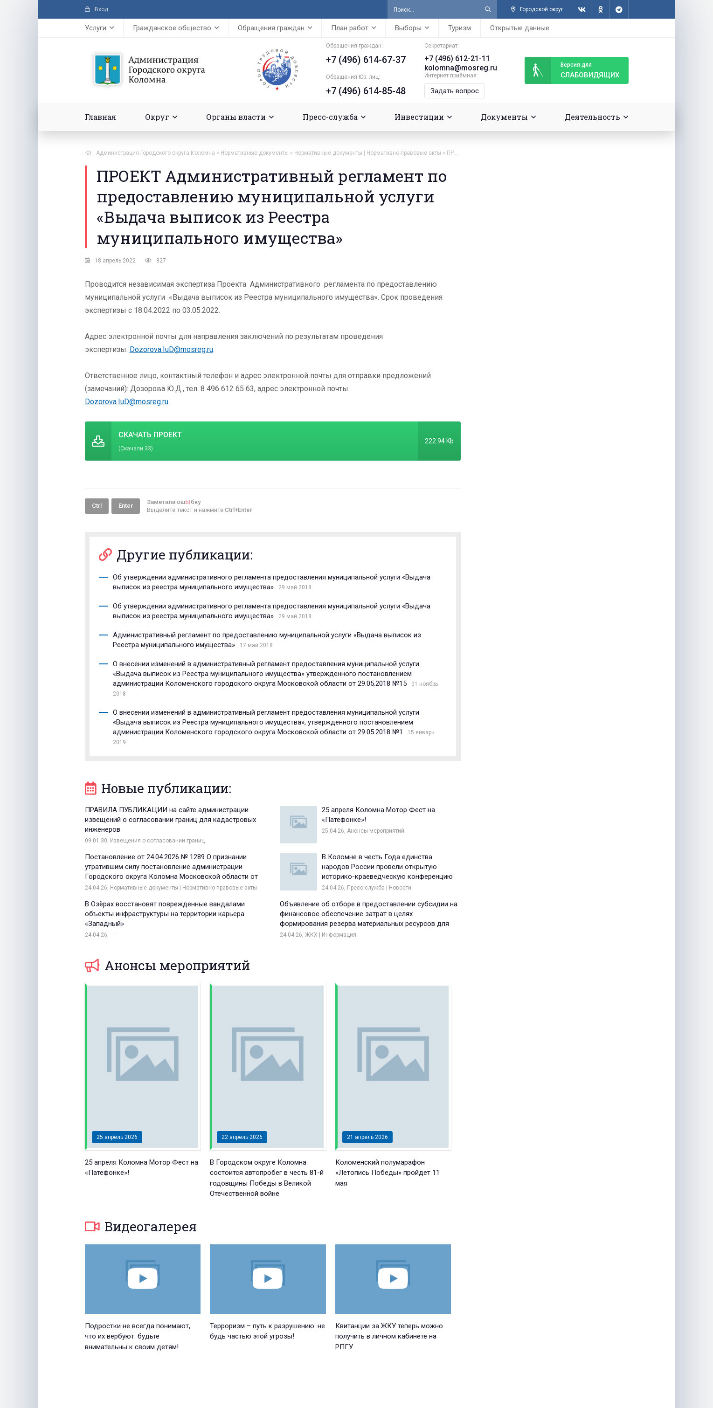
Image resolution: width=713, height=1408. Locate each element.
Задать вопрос (454, 91)
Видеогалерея (141, 1226)
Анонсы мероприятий (167, 965)
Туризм (459, 28)
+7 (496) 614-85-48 (366, 91)
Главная (100, 117)
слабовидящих (571, 70)
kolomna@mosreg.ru (460, 67)
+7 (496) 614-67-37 (366, 59)
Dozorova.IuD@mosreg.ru (171, 349)
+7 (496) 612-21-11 (457, 58)
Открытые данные (519, 28)
